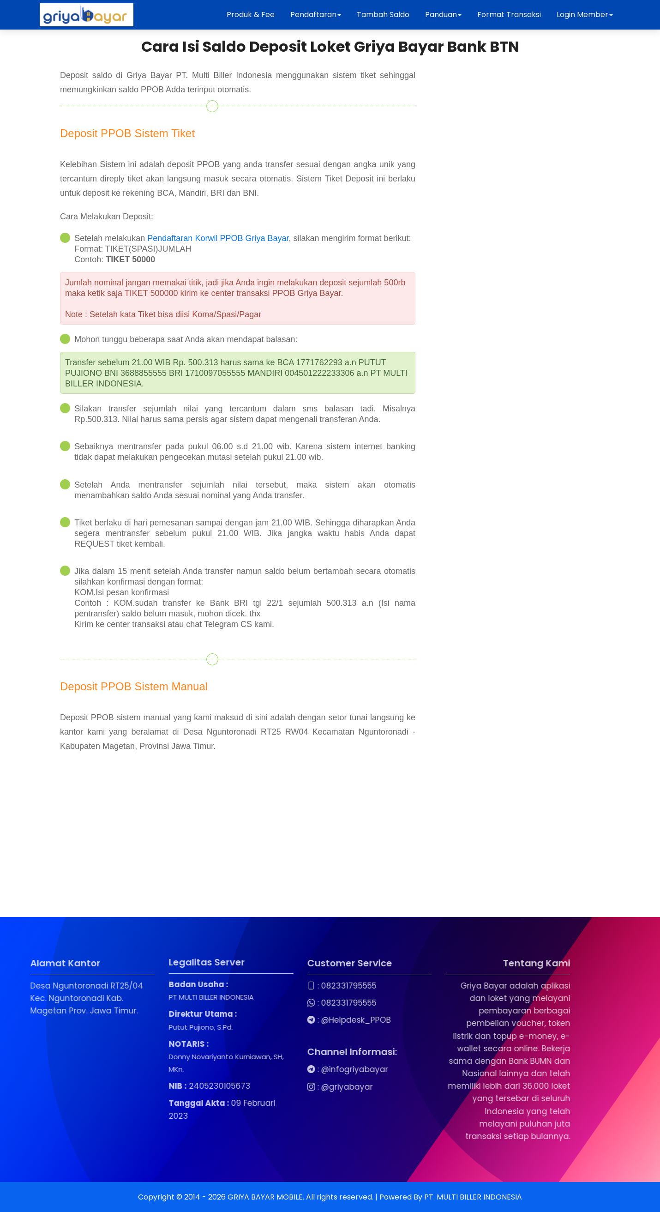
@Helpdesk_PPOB (277, 1019)
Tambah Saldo (383, 14)
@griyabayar (268, 1086)
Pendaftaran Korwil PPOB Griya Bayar (217, 238)
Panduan (443, 14)
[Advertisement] (277, 852)
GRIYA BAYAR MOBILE (265, 1197)
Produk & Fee (251, 14)
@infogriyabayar (276, 1069)
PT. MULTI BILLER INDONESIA (473, 1197)
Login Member (585, 14)
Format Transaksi (509, 14)
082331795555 (270, 985)
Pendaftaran (315, 14)
